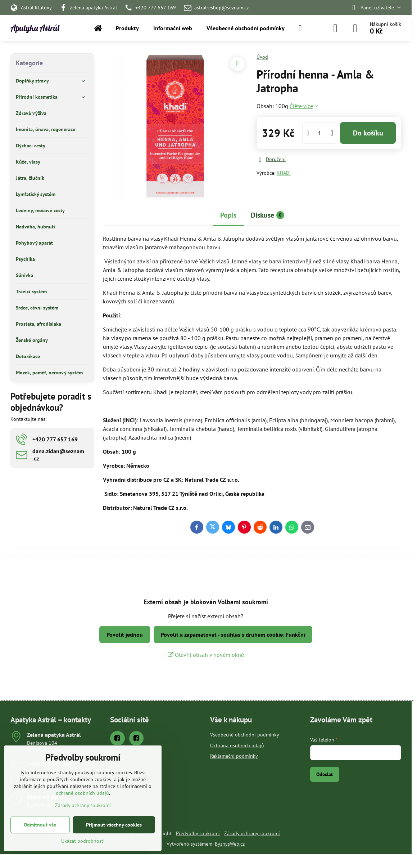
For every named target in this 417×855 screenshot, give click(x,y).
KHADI (284, 173)
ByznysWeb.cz (230, 844)
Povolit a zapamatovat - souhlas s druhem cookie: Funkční (233, 634)
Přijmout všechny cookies (114, 824)
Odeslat (324, 774)
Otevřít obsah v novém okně (206, 654)
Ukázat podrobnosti (83, 841)
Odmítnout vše (40, 824)
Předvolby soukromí (198, 833)
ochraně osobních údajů (82, 793)
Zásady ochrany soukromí (252, 833)
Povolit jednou (124, 634)
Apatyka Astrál (34, 28)
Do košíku (368, 133)
